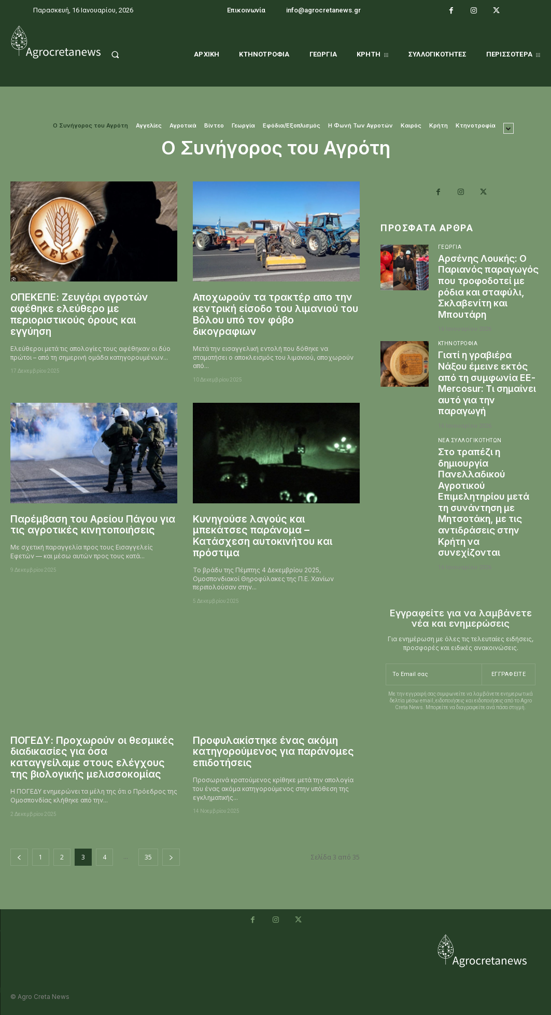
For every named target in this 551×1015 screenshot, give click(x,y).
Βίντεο (214, 126)
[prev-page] (19, 857)
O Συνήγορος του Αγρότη (90, 126)
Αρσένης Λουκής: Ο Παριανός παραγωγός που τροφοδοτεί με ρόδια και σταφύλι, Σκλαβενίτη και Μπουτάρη (486, 292)
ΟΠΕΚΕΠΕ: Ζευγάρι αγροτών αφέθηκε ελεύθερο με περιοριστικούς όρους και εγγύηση (79, 314)
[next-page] (171, 857)
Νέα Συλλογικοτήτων (470, 452)
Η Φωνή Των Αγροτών (360, 126)
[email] (434, 686)
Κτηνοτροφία (476, 126)
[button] (126, 54)
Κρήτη (438, 126)
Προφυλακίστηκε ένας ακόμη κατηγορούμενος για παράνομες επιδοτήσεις (273, 752)
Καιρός (411, 126)
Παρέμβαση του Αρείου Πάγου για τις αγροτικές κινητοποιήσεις (92, 525)
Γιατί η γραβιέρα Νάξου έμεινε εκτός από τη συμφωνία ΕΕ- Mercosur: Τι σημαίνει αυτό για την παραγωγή (488, 394)
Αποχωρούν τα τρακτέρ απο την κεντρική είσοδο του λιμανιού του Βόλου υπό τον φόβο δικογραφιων (275, 314)
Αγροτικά (182, 126)
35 (148, 857)
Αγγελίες (149, 126)
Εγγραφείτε (508, 685)
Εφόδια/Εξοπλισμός (291, 126)
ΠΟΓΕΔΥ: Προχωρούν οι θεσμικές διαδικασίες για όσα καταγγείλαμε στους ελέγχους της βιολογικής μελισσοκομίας (92, 758)
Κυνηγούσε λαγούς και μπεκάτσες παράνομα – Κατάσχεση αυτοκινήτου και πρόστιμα (262, 536)
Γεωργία (243, 126)
